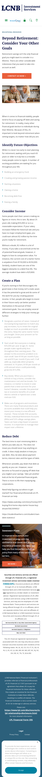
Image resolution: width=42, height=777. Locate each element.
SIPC (12, 583)
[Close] (37, 742)
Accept (21, 770)
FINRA (6, 583)
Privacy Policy (14, 734)
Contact (27, 734)
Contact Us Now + (17, 76)
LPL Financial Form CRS (21, 719)
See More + (12, 564)
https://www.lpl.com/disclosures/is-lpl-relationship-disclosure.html (22, 712)
